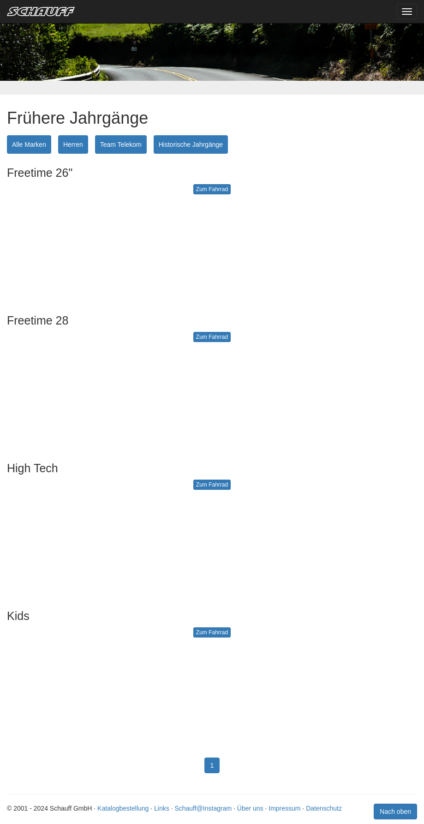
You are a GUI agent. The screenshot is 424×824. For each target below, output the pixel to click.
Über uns (250, 808)
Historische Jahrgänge (191, 144)
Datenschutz (324, 808)
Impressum (284, 808)
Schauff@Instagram (203, 808)
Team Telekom (121, 144)
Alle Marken (29, 144)
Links (161, 808)
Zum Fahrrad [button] (212, 189)
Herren (73, 144)
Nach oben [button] (395, 811)
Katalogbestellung (123, 808)
